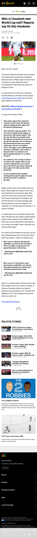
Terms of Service (27, 520)
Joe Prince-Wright (17, 356)
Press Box (14, 519)
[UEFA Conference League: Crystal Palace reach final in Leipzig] (6, 329)
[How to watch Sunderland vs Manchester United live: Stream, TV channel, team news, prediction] (6, 372)
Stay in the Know (6, 460)
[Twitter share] (7, 37)
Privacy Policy (29, 519)
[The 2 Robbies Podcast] (18, 388)
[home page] (7, 3)
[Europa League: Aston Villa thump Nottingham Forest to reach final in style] (6, 337)
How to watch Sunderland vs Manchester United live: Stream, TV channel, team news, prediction (22, 371)
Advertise (3, 517)
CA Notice (18, 520)
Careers (9, 517)
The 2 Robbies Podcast (10, 401)
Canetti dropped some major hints (12, 98)
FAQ (24, 517)
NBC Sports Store (6, 519)
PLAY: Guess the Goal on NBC (12, 436)
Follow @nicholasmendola (10, 302)
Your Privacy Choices (10, 520)
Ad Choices (21, 519)
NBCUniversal (11, 523)
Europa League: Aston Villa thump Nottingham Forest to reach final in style (22, 337)
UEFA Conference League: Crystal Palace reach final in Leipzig (22, 328)
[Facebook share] (3, 37)
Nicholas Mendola (8, 31)
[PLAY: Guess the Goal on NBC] (18, 424)
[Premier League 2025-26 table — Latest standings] (6, 346)
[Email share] (11, 37)
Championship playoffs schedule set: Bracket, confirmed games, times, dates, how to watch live (23, 363)
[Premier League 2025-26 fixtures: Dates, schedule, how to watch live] (6, 355)
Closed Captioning (17, 517)
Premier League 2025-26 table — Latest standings (23, 345)
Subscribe (5, 468)
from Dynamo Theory (15, 114)
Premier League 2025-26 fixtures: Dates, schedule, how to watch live (23, 354)
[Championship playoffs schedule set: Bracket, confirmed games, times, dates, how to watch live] (6, 363)
